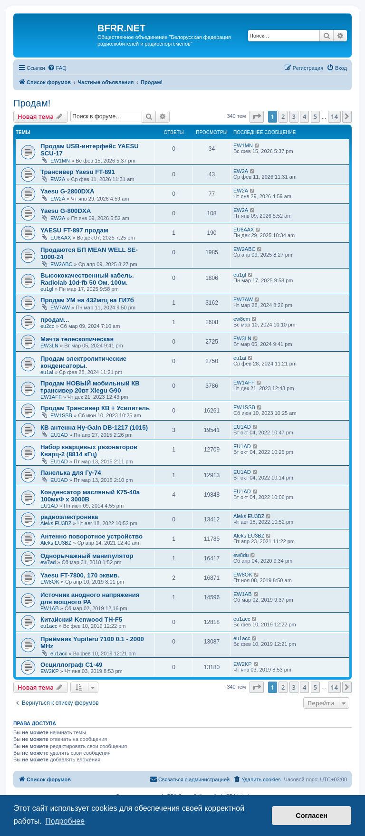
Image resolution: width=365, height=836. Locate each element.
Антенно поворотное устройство (91, 536)
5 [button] (315, 116)
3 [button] (294, 116)
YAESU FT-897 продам (74, 230)
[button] (257, 116)
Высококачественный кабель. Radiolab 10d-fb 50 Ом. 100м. (87, 279)
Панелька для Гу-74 (70, 472)
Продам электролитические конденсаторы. (83, 362)
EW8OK (49, 582)
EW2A (57, 179)
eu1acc (48, 626)
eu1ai (46, 372)
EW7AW (60, 307)
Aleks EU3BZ (55, 523)
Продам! (31, 103)
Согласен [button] (311, 815)
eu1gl (46, 289)
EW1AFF (51, 397)
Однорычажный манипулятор (87, 555)
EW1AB (49, 608)
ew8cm (241, 319)
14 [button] (334, 116)
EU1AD (59, 435)
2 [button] (283, 116)
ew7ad (48, 562)
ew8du (241, 555)
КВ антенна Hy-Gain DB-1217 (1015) (94, 427)
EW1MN (60, 160)
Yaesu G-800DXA (65, 210)
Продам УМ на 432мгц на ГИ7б (87, 300)
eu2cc (47, 326)
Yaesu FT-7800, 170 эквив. (79, 575)
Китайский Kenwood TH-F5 (81, 619)
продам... (54, 319)
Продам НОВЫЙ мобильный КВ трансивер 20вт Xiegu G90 (90, 387)
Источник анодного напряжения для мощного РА (90, 598)
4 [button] (304, 116)
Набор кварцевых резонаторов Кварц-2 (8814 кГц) (88, 450)
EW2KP (49, 671)
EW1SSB (61, 415)
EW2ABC (61, 264)
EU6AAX (60, 237)
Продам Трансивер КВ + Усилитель (95, 408)
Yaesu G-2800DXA (67, 191)
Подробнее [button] (65, 821)
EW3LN (49, 345)
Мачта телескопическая (77, 339)
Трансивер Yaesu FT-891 (77, 171)
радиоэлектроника (69, 516)
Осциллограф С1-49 (71, 664)
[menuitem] (57, 68)
